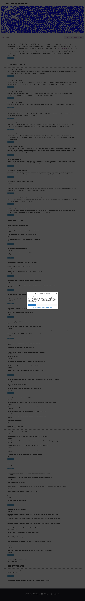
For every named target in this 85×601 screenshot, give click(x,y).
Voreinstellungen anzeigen (51, 304)
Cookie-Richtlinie (36, 307)
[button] (56, 293)
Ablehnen (40, 304)
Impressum (50, 307)
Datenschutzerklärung (43, 307)
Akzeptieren (31, 304)
